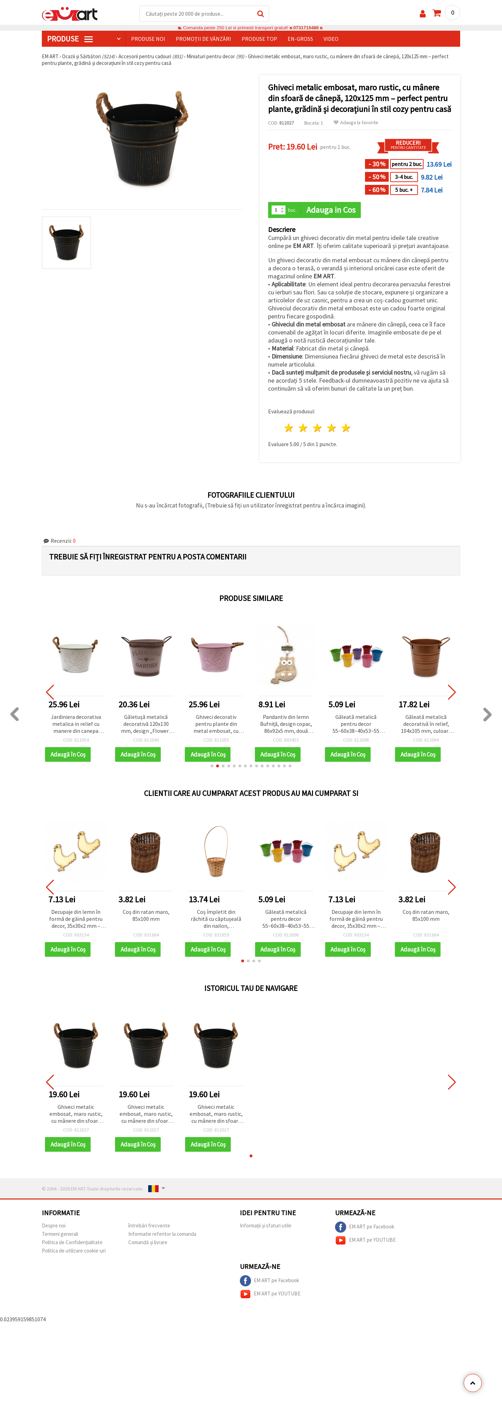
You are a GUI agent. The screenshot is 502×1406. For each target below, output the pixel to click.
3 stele (318, 428)
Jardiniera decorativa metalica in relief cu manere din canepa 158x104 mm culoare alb (76, 724)
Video (331, 38)
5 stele (346, 428)
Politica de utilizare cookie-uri (74, 1250)
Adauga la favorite (356, 122)
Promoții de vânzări (203, 38)
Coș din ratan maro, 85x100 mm (146, 915)
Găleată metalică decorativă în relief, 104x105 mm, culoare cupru (426, 724)
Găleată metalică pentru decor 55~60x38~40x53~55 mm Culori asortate (356, 724)
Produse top (259, 38)
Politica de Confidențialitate (72, 1242)
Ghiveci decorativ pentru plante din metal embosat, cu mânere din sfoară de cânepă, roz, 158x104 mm (216, 724)
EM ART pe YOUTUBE (365, 1240)
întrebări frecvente (149, 1225)
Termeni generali (60, 1234)
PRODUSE (70, 39)
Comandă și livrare (147, 1242)
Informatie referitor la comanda (162, 1234)
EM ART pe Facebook (364, 1227)
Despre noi (54, 1225)
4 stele (332, 428)
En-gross (300, 38)
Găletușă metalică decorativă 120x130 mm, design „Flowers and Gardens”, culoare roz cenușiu (146, 724)
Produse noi (148, 38)
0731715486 (306, 27)
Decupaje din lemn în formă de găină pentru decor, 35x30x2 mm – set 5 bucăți (75, 919)
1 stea (289, 428)
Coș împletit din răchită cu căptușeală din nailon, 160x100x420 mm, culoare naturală (216, 919)
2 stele (303, 428)
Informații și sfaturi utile (265, 1225)
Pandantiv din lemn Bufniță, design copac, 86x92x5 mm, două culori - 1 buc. (286, 724)
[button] (212, 766)
